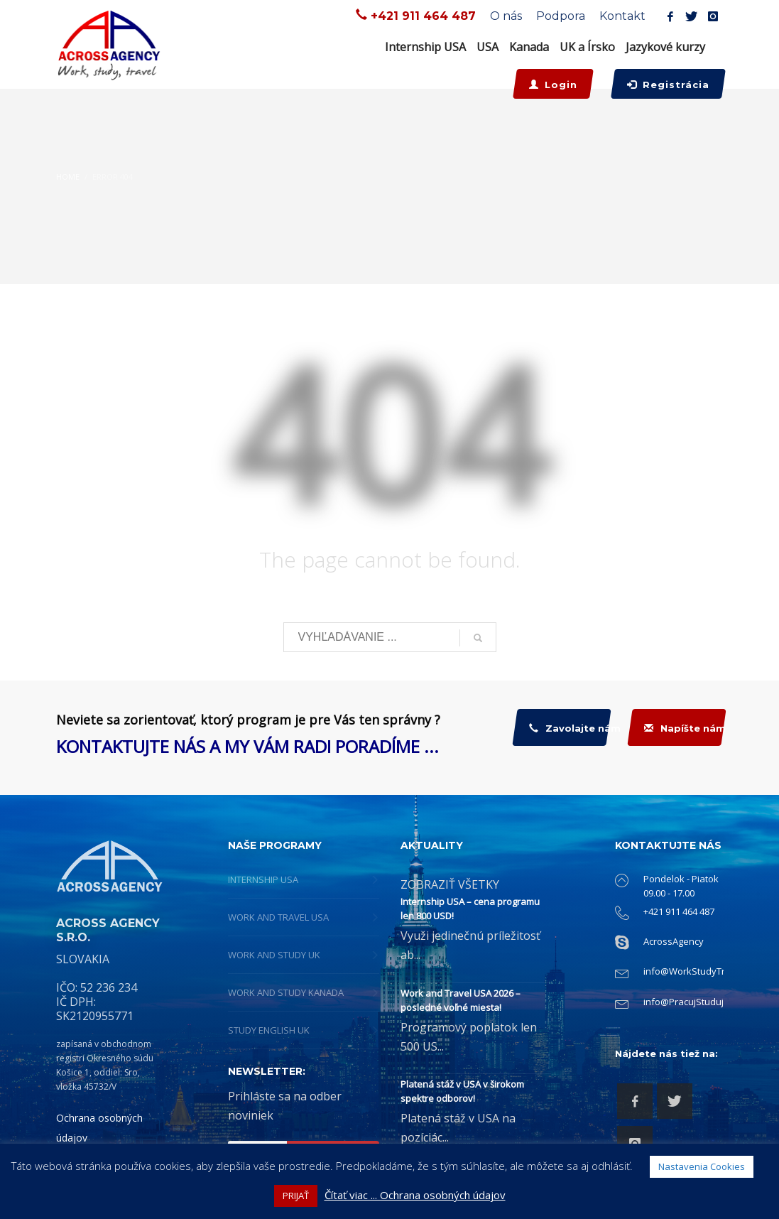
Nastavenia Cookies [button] (701, 1166)
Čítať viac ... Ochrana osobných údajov (415, 1195)
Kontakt (622, 16)
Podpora (560, 16)
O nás (506, 16)
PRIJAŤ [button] (296, 1195)
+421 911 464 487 (423, 16)
